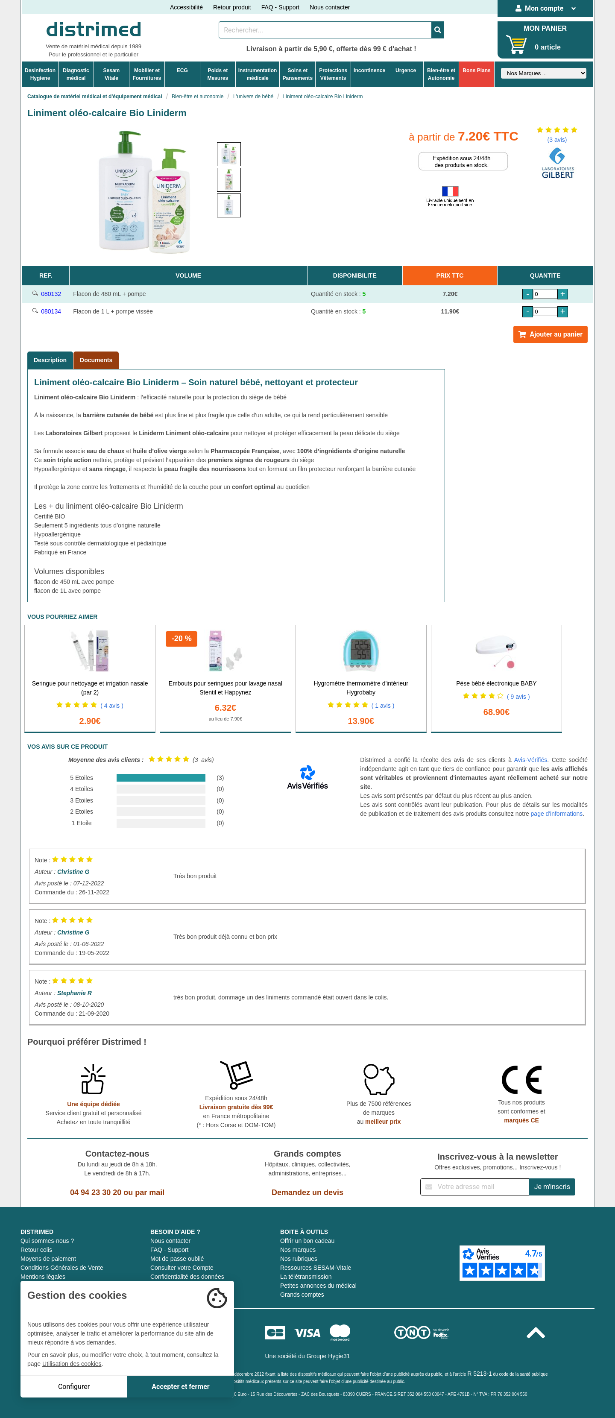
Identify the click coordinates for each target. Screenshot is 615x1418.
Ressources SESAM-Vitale (315, 1267)
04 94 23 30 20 (95, 1192)
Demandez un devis (307, 1192)
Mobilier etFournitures (147, 74)
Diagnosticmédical (76, 74)
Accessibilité (186, 7)
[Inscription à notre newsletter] (475, 1186)
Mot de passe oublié (177, 1258)
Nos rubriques (298, 1258)
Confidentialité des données (187, 1276)
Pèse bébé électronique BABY (496, 683)
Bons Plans (476, 70)
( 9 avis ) (518, 696)
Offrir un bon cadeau (307, 1240)
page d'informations (557, 813)
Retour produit (232, 7)
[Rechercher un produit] (325, 29)
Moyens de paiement (48, 1258)
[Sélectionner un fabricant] (543, 73)
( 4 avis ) (111, 705)
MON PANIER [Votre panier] (545, 28)
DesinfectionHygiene (40, 74)
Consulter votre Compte (182, 1267)
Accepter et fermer (180, 1387)
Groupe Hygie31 (328, 1356)
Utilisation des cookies (72, 1363)
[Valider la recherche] (437, 29)
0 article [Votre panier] (547, 47)
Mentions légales (42, 1276)
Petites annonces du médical (318, 1285)
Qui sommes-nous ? (47, 1240)
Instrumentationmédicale (257, 74)
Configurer (74, 1387)
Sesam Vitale (111, 74)
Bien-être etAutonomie (441, 74)
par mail (149, 1192)
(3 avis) (557, 139)
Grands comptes (302, 1294)
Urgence (405, 70)
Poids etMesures (217, 74)
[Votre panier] (516, 44)
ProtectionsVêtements (333, 74)
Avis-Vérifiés (531, 759)
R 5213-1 (479, 1373)
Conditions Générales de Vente (61, 1267)
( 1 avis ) (383, 705)
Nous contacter (330, 7)
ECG (182, 70)
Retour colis (36, 1249)
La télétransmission (306, 1276)
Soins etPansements (297, 74)
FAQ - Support (280, 7)
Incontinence (369, 70)
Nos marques (298, 1249)
